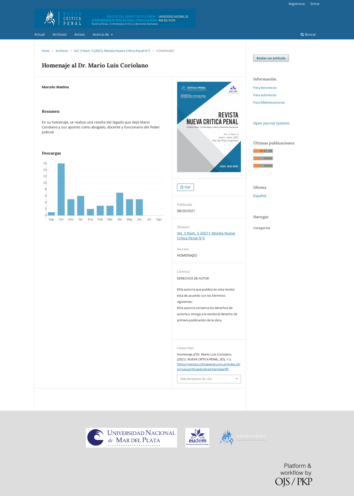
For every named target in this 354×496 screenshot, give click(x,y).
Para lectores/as (265, 87)
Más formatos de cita (196, 379)
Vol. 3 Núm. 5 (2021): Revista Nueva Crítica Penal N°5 (112, 50)
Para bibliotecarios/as (269, 102)
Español (259, 195)
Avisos (79, 34)
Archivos (60, 34)
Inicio (46, 50)
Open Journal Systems (271, 123)
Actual (39, 34)
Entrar (315, 3)
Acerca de (101, 34)
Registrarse (297, 3)
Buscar (308, 34)
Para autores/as (264, 95)
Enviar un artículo (271, 58)
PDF (187, 187)
